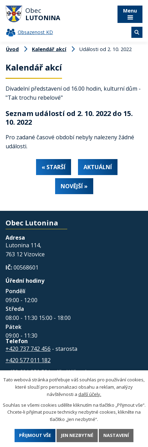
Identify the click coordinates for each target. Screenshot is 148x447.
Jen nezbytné (77, 435)
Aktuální (98, 167)
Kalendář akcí (49, 49)
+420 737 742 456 (28, 349)
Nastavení (116, 435)
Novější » (74, 186)
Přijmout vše (35, 435)
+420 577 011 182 (28, 360)
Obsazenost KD (35, 32)
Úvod (12, 49)
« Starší (54, 167)
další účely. (89, 394)
